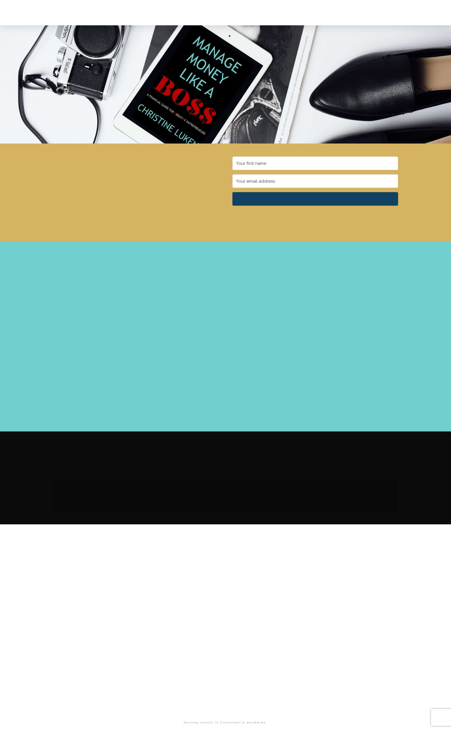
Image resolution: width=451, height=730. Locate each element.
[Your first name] (315, 163)
